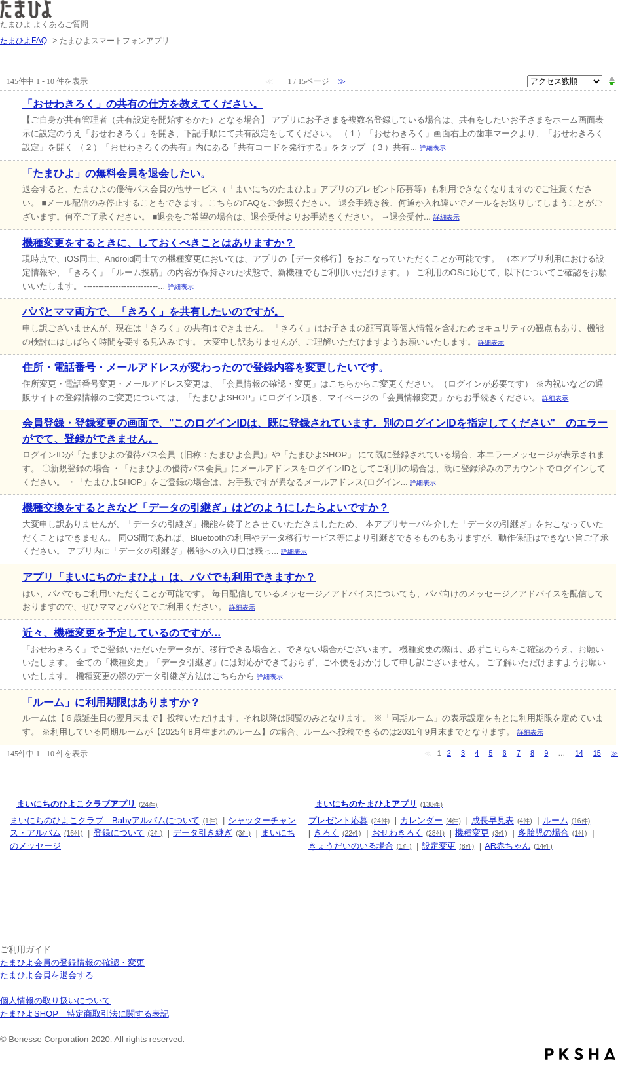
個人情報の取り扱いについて (55, 1000)
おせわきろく (408, 833)
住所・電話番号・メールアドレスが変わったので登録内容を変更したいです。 (205, 367)
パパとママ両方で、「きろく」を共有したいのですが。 (153, 311)
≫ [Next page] (614, 753)
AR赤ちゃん (519, 846)
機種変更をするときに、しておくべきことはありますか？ (158, 242)
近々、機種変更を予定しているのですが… (121, 632)
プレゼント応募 (349, 820)
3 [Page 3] (463, 753)
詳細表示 (433, 147)
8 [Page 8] (532, 753)
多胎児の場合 (552, 833)
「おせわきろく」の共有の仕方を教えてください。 (142, 103)
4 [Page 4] (477, 753)
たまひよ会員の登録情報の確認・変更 (72, 962)
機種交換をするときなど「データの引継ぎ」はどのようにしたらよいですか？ (205, 507)
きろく (337, 833)
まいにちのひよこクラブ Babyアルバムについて (113, 820)
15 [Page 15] (597, 753)
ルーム (566, 820)
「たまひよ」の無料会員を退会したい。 (116, 173)
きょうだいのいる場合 (360, 846)
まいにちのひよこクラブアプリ (86, 804)
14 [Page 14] (579, 753)
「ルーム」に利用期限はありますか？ (111, 702)
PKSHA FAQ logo (580, 1053)
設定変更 (448, 846)
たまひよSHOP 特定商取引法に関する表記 (84, 1014)
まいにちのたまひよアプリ (379, 804)
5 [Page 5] (490, 753)
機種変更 (481, 833)
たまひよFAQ (23, 40)
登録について (128, 833)
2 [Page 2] (449, 753)
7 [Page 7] (519, 753)
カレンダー (430, 820)
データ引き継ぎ (212, 833)
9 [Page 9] (546, 753)
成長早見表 (501, 820)
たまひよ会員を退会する (47, 975)
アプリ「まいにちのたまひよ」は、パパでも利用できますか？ (169, 577)
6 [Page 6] (505, 753)
